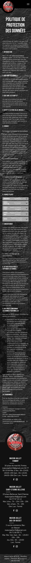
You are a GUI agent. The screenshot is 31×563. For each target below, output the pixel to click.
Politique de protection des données (19, 560)
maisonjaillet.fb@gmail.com (13, 468)
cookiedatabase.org (19, 421)
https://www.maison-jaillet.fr (17, 414)
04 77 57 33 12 (15, 499)
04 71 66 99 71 (15, 532)
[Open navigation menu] (28, 4)
